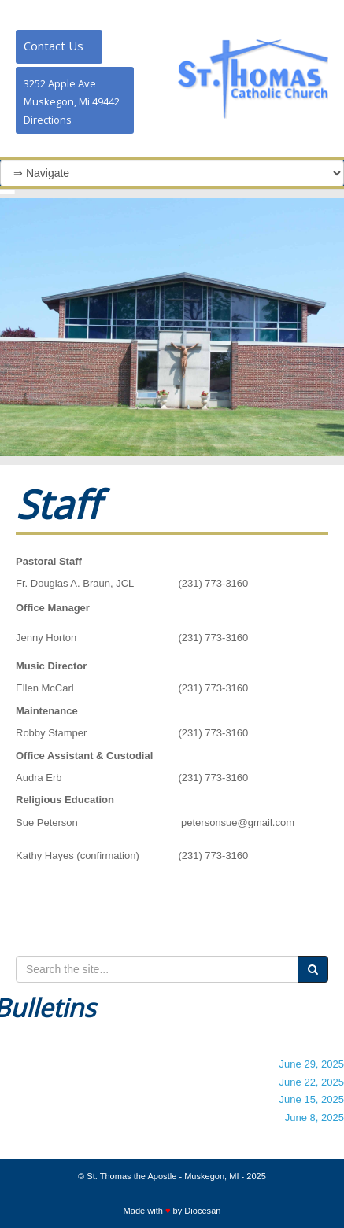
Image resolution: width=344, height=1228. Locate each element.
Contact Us (53, 45)
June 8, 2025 (314, 1117)
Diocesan (202, 1210)
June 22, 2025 (311, 1082)
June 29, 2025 (311, 1064)
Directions (48, 119)
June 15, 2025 (311, 1099)
